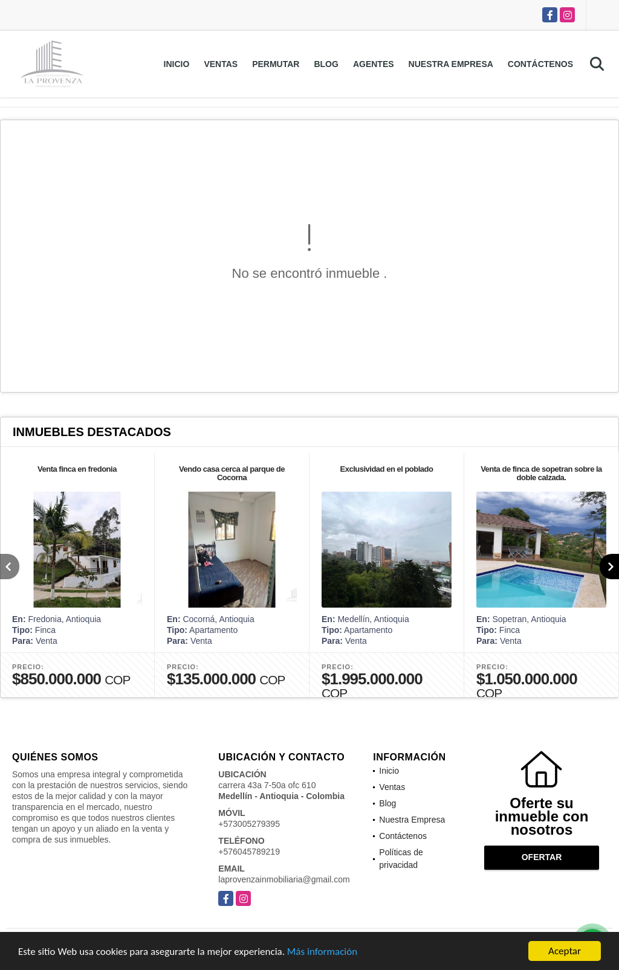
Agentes (373, 64)
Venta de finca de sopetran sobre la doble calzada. (541, 473)
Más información (322, 955)
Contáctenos (540, 64)
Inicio (177, 64)
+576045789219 (249, 851)
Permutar (275, 64)
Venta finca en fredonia (77, 469)
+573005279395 (249, 824)
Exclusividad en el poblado (386, 469)
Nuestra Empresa (451, 64)
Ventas (221, 64)
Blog (326, 64)
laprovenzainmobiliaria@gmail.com (283, 879)
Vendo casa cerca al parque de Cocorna (232, 473)
